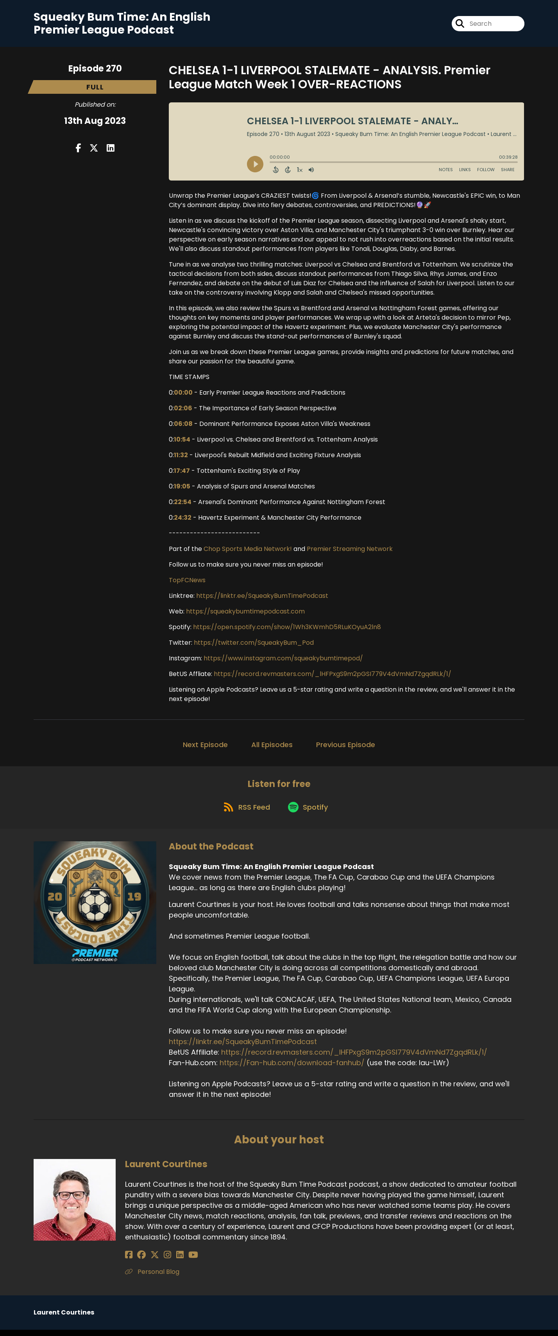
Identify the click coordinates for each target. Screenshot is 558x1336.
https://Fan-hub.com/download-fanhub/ (292, 1069)
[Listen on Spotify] (309, 813)
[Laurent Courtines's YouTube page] (177, 1261)
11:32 (181, 457)
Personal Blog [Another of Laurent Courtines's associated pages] (152, 1277)
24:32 (182, 520)
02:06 (183, 410)
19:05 (182, 489)
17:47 (182, 473)
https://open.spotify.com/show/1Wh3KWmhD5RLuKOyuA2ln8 (287, 629)
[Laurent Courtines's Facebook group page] (138, 1261)
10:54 (182, 442)
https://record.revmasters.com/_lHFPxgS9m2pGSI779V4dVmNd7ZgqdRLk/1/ (332, 676)
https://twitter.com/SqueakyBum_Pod (254, 645)
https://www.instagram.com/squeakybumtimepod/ (283, 660)
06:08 (183, 426)
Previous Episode (345, 747)
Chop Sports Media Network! (248, 551)
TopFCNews (187, 582)
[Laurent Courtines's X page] (148, 1261)
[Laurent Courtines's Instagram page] (158, 1261)
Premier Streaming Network (350, 551)
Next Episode (205, 747)
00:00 (183, 395)
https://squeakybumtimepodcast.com (245, 614)
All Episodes (272, 747)
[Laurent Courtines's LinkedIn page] (167, 1261)
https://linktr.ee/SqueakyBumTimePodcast (262, 598)
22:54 (182, 504)
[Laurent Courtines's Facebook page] (128, 1261)
